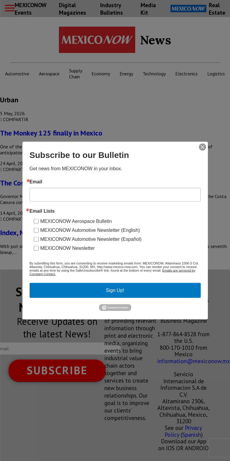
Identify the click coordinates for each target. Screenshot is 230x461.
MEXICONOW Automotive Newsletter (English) (90, 229)
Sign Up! (115, 290)
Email (36, 181)
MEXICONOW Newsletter (67, 247)
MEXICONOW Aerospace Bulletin (76, 220)
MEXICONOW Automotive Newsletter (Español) (91, 238)
